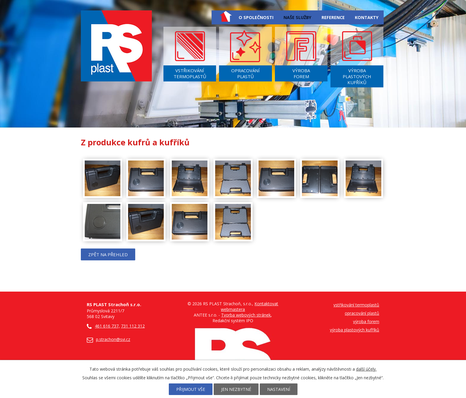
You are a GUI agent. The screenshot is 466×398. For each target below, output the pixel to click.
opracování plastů (362, 313)
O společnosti (256, 17)
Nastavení (278, 389)
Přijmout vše (190, 389)
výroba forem (366, 321)
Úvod (226, 16)
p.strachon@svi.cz (113, 339)
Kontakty (367, 17)
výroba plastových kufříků (354, 330)
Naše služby (297, 17)
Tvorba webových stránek (246, 315)
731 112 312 (133, 326)
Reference (333, 17)
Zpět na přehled (108, 254)
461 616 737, (103, 326)
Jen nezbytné (236, 389)
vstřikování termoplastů (356, 305)
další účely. (366, 369)
